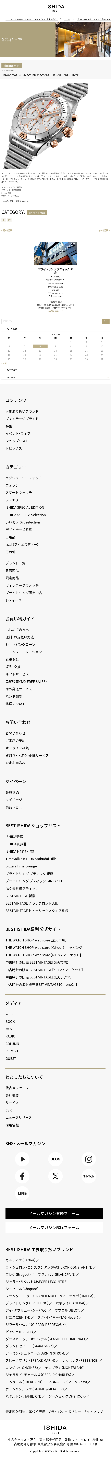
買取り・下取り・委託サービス (27, 755)
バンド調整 (13, 696)
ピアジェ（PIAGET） (19, 1331)
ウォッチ (12, 485)
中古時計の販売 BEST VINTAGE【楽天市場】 (37, 962)
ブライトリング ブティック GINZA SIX (33, 880)
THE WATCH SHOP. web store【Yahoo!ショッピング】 (44, 947)
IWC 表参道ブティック (22, 888)
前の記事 (7, 230)
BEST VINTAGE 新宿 (20, 895)
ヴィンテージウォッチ (22, 585)
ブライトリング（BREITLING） (27, 1303)
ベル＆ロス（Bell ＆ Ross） (68, 1381)
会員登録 (12, 792)
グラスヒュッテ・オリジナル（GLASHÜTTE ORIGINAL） (45, 1338)
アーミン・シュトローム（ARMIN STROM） (35, 1353)
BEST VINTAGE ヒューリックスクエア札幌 (36, 910)
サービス (12, 1102)
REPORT (11, 1050)
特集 (8, 426)
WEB (9, 1013)
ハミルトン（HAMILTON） (23, 1396)
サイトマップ (93, 1411)
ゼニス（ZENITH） (18, 1317)
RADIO (10, 1036)
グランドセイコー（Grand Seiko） (29, 1345)
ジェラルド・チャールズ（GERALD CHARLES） (38, 1374)
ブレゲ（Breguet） (18, 1274)
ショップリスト (17, 440)
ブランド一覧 (15, 562)
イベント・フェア (17, 433)
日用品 (10, 536)
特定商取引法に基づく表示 (25, 1411)
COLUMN (12, 1043)
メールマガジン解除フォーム (54, 1227)
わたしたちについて (24, 1077)
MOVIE (10, 1028)
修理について (15, 703)
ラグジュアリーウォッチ (23, 477)
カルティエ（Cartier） (20, 1259)
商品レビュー (15, 807)
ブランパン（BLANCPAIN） (57, 1274)
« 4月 (4, 363)
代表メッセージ (17, 1087)
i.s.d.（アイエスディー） (22, 544)
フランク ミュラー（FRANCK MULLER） (33, 1295)
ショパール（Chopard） (22, 1288)
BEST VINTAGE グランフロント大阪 (31, 903)
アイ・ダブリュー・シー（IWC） (26, 1310)
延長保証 (12, 659)
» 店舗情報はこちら (55, 311)
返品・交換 (13, 666)
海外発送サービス (18, 688)
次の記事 (103, 230)
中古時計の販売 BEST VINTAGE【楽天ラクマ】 (38, 977)
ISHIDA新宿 (14, 836)
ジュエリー (13, 499)
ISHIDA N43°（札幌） (19, 851)
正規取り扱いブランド (22, 411)
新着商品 (12, 570)
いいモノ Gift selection (22, 522)
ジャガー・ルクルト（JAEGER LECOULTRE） (36, 1281)
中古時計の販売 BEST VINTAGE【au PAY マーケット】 (44, 969)
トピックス (13, 448)
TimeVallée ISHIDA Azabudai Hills (30, 858)
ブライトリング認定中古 (23, 592)
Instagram (9, 220)
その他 (10, 551)
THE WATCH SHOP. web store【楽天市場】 (36, 940)
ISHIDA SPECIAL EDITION (24, 507)
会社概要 (12, 1095)
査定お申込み (15, 762)
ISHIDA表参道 (15, 843)
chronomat (12, 66)
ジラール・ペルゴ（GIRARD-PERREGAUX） (35, 1324)
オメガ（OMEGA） (81, 1295)
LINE (22, 1193)
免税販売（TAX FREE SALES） (26, 681)
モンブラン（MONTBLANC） (65, 1367)
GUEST (10, 1058)
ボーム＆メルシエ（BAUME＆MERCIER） (34, 1388)
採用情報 (12, 1124)
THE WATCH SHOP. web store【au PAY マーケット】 (43, 954)
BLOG (55, 1159)
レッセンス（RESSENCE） (80, 1360)
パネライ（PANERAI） (71, 1303)
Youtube (22, 1159)
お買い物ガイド (20, 618)
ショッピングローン (20, 644)
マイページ (15, 781)
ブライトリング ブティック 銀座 (29, 873)
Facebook (3, 220)
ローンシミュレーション (23, 651)
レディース (13, 600)
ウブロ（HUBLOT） (68, 1310)
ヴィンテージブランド (22, 418)
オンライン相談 (17, 747)
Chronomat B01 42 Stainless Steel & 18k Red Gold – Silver (39, 75)
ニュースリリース (18, 1117)
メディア (13, 1003)
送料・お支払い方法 (19, 636)
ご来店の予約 (15, 740)
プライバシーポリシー (64, 1411)
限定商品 (12, 577)
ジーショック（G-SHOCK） (67, 1396)
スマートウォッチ (18, 492)
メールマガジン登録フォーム (54, 1213)
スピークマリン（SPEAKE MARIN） (30, 1360)
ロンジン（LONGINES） (21, 1367)
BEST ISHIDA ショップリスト (33, 825)
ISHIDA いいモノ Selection (25, 514)
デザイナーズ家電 (18, 529)
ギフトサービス (17, 673)
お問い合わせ (15, 733)
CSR (8, 1110)
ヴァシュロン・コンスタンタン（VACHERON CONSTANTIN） (49, 1267)
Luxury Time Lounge (21, 866)
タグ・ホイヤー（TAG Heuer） (57, 1317)
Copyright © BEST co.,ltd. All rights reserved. (55, 1451)
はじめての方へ (17, 629)
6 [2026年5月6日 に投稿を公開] (40, 346)
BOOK (10, 1021)
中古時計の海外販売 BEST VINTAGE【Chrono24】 (41, 984)
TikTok (89, 1176)
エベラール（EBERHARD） (24, 1381)
